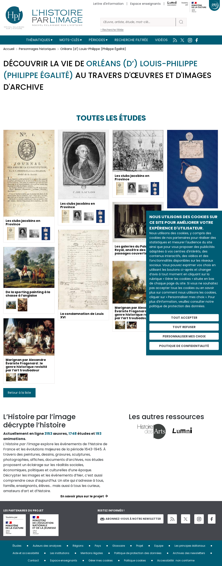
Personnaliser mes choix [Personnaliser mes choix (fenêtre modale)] (184, 336)
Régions (78, 546)
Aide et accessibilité (26, 553)
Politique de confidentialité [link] (184, 346)
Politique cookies (135, 560)
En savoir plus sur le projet (82, 496)
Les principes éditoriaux (190, 546)
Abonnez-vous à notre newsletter (130, 519)
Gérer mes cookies (100, 560)
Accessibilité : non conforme (175, 560)
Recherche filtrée (131, 39)
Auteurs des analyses (47, 546)
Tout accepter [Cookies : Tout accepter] (184, 317)
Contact (33, 560)
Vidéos (161, 39)
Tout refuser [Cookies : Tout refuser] (184, 327)
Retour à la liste (19, 392)
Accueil (8, 49)
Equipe (158, 546)
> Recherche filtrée (112, 30)
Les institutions (59, 553)
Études (17, 546)
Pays (98, 546)
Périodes (97, 39)
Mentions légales (92, 553)
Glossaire (118, 546)
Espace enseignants (145, 3)
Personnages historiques (37, 49)
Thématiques (38, 39)
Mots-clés (69, 39)
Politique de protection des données (138, 553)
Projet (139, 546)
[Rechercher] (138, 22)
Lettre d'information (108, 3)
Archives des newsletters (189, 553)
